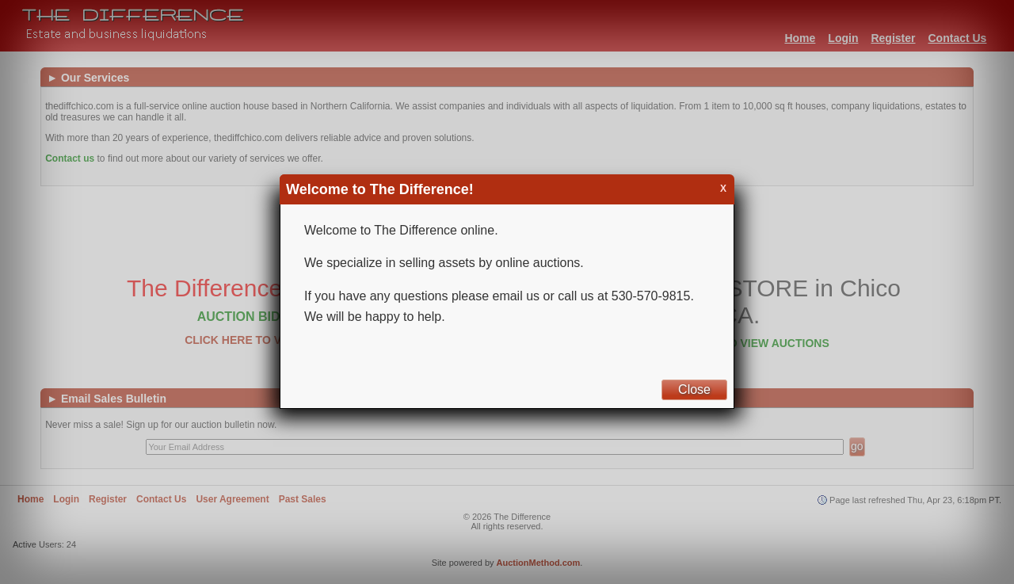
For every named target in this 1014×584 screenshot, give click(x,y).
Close (694, 389)
